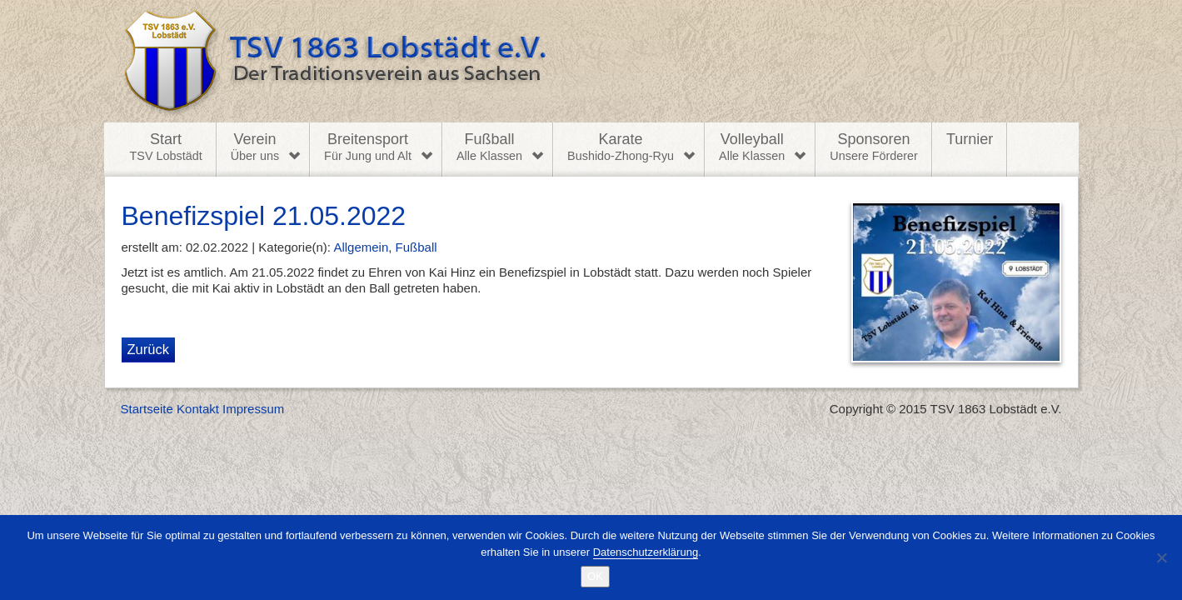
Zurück (148, 349)
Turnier (969, 139)
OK (595, 576)
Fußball (489, 147)
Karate (620, 147)
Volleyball (752, 147)
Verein (255, 147)
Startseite (147, 409)
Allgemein (360, 247)
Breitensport (367, 147)
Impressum (253, 409)
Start (166, 147)
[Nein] (1161, 557)
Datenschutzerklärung (645, 552)
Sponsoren (874, 147)
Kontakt (198, 409)
